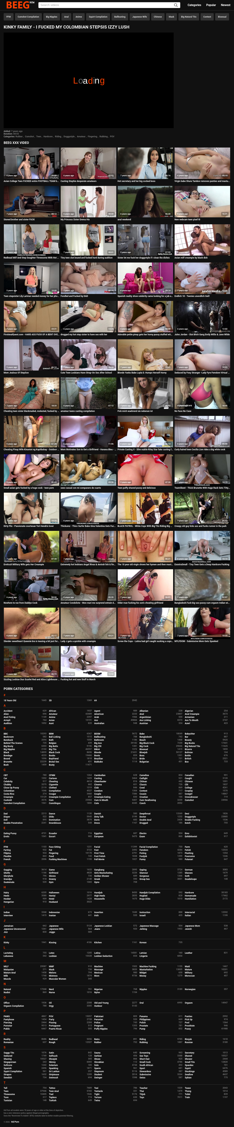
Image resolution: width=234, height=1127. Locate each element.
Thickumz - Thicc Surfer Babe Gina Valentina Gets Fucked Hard (88, 526)
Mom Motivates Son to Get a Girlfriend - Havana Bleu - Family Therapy (88, 449)
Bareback (8, 740)
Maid (187, 966)
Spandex (189, 1065)
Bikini (97, 749)
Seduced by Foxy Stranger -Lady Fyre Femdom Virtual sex (202, 372)
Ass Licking (145, 720)
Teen (38, 136)
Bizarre (188, 749)
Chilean (143, 781)
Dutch (188, 823)
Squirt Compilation (98, 17)
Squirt (188, 1068)
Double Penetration (13, 823)
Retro (97, 1039)
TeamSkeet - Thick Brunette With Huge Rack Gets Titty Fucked (202, 488)
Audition (8, 723)
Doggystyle (69, 136)
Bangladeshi (145, 737)
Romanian (9, 1042)
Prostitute (190, 1025)
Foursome (190, 856)
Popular (211, 5)
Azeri (187, 723)
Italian (188, 915)
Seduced (8, 1056)
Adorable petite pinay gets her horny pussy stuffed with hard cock (145, 334)
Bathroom (99, 740)
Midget (142, 972)
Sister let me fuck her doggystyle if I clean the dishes (144, 257)
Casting (98, 778)
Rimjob (188, 1039)
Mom (96, 976)
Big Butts (53, 746)
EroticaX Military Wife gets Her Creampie (24, 564)
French (7, 859)
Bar (186, 737)
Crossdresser (191, 797)
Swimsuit (53, 1077)
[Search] (176, 5)
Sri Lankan (54, 1071)
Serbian (98, 1056)
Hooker (7, 899)
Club (96, 787)
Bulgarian (144, 761)
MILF (6, 966)
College (188, 787)
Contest (207, 17)
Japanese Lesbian (103, 926)
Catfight (143, 778)
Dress (97, 823)
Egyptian (98, 833)
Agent (97, 711)
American (99, 714)
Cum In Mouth (101, 800)
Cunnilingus (55, 803)
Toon (6, 1097)
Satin (51, 1053)
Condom (98, 791)
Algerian (189, 711)
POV (112, 136)
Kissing (52, 942)
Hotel (51, 899)
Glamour (143, 873)
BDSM (97, 734)
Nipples (143, 989)
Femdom (143, 850)
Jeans (97, 929)
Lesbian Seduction (103, 956)
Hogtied (143, 895)
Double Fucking (192, 820)
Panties (188, 1016)
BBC (6, 734)
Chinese (158, 17)
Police (97, 1022)
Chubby (7, 784)
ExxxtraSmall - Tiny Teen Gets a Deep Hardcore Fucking (201, 564)
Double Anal (145, 820)
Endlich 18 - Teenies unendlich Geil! (192, 296)
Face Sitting (55, 847)
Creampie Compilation (60, 797)
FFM (8, 17)
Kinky (6, 942)
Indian (7, 912)
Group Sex (144, 879)
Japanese (53, 926)
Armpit (7, 720)
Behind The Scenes (13, 743)
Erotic (6, 836)
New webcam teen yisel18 (187, 219)
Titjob (142, 1094)
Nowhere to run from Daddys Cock (20, 603)
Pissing (52, 1022)
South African (146, 1065)
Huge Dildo (144, 899)
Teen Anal (54, 1091)
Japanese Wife (139, 17)
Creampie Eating (102, 797)
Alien (6, 714)
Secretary (189, 1053)
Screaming (144, 1053)
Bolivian (189, 752)
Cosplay (189, 791)
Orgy (51, 1006)
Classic (143, 784)
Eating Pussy (10, 833)
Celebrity (8, 781)
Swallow (189, 1074)
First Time (99, 853)
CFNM (52, 775)
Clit (186, 784)
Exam (142, 836)
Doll (5, 820)
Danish (97, 813)
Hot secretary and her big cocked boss (136, 181)
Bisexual (222, 17)
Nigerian (98, 989)
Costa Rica (9, 794)
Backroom (9, 737)
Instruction (144, 912)
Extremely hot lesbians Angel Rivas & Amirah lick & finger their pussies (88, 564)
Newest (225, 5)
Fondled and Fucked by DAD (74, 296)
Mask (171, 17)
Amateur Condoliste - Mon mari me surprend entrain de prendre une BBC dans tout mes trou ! (88, 603)
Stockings (190, 1071)
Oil (50, 1003)
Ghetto (7, 873)
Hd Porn (15, 1122)
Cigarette (53, 784)
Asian (52, 720)
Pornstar (8, 1025)
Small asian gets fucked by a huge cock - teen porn (29, 488)
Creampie (8, 797)
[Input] (109, 5)
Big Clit (97, 746)
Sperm (97, 1068)
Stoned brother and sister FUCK (19, 219)
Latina (97, 953)
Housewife (99, 899)
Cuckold (8, 800)
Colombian (9, 791)
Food (51, 856)
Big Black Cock (146, 743)
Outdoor (98, 1006)
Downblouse (55, 823)
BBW (51, 734)
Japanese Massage (148, 926)
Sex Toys (143, 1056)
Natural (7, 989)
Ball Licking (55, 737)
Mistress (53, 976)
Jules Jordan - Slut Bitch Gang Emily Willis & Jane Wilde (202, 334)
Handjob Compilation (149, 892)
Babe (141, 734)
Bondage (8, 755)
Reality (7, 1039)
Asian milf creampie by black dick (190, 257)
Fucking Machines (58, 859)
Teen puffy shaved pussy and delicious (137, 488)
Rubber (19, 136)
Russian (189, 1042)
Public (7, 1029)
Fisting (142, 853)
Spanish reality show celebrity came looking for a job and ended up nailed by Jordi (145, 296)
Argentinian (145, 717)
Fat (50, 850)
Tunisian (8, 1100)
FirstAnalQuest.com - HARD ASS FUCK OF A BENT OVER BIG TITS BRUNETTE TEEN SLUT (31, 334)
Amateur (81, 136)
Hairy (6, 892)
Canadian (189, 775)
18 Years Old (10, 700)
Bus (187, 761)
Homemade (190, 895)
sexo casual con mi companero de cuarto (81, 488)
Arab (96, 717)
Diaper (7, 816)
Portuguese (55, 1025)
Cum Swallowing (147, 800)
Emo (187, 833)
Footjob (143, 856)
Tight (96, 1094)
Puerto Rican (55, 1029)
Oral (141, 1003)
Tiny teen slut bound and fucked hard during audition (86, 257)
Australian (99, 723)
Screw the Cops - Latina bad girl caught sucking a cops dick (145, 641)
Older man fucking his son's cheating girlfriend (140, 603)
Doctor (142, 816)
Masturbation (146, 969)
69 (95, 700)
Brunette (8, 761)
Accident (8, 711)
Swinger (98, 1077)
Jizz (6, 932)
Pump (142, 1029)
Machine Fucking (147, 966)
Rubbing (103, 136)
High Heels (99, 895)
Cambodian (99, 775)
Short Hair (144, 1059)
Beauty (188, 740)
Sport (142, 1068)
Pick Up (188, 1019)
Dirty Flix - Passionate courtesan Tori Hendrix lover (29, 526)
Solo (96, 1065)
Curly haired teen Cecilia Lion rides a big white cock (199, 449)
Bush (6, 765)
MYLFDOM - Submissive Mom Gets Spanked (196, 641)
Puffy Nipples (101, 1029)
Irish (96, 915)
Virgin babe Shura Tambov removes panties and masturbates (202, 181)
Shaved (188, 1056)
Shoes (97, 1059)
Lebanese (8, 956)
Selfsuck (53, 1056)
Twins (97, 1100)
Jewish (188, 929)
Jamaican (8, 926)
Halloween (54, 892)
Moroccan (190, 976)
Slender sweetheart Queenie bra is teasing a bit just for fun (31, 641)
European (99, 836)
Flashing (189, 853)
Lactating (8, 953)
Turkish (52, 1100)
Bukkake (98, 761)
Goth (187, 876)
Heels (6, 895)
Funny (142, 859)
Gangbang (99, 870)
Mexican (98, 972)
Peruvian (98, 1019)
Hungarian (9, 902)
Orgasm (189, 1003)
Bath (51, 740)
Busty (52, 765)
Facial (97, 847)
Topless (53, 1097)
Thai (141, 1091)
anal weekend (124, 219)
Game (52, 870)
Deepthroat (144, 813)
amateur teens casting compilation (78, 411)
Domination (54, 820)
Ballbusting (119, 17)
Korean (142, 942)
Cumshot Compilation (28, 17)
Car (5, 778)
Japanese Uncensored (15, 929)
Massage (98, 969)
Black (6, 752)
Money (142, 976)
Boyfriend (53, 758)
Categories (194, 5)
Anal (66, 17)
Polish (142, 1022)
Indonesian (54, 912)
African (52, 711)
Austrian (143, 723)
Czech (142, 803)
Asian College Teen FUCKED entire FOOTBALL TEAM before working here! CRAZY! (31, 181)
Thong (188, 1091)
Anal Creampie (192, 714)
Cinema (98, 784)
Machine (98, 966)
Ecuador (53, 833)
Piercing (8, 1022)
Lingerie (143, 956)
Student (98, 1074)
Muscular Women (57, 979)
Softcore (8, 1065)
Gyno (96, 882)
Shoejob (53, 1059)
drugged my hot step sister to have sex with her (84, 334)
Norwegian (190, 989)
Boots (97, 755)
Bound (7, 758)
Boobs (52, 755)
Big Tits (52, 749)
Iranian (52, 915)
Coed (142, 787)
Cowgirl (188, 794)
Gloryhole (8, 876)
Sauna (97, 1053)
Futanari (189, 859)
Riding (58, 136)
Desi (187, 813)
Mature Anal (10, 972)
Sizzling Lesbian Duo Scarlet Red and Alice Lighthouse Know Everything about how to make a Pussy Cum (31, 679)
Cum (51, 800)
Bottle (188, 755)
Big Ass (98, 743)
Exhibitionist (191, 836)
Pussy (188, 1029)
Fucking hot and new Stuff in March (78, 679)
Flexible (7, 856)
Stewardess (145, 1071)
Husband (53, 902)
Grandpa (8, 879)
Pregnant (98, 1025)
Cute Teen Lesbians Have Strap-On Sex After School (86, 372)
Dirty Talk (99, 816)
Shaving (8, 1059)
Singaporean (10, 1062)
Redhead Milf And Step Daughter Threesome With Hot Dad (31, 257)
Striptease (54, 1074)
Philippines (144, 1019)
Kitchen (98, 942)
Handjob (98, 892)
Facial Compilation (148, 847)
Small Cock (145, 1062)
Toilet (187, 1094)
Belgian (52, 743)
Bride (142, 758)
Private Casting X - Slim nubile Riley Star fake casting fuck (145, 449)
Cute (96, 803)
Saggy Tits (9, 1053)
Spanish (8, 1068)
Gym (51, 882)
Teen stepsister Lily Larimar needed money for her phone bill (31, 296)
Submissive (145, 1074)
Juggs (52, 932)
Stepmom (99, 1071)
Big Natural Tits (189, 17)
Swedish (8, 1077)
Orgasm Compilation (14, 1006)
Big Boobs (190, 743)
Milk (6, 976)
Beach (142, 740)
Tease (188, 1088)
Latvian (143, 953)
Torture (97, 1097)
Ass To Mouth (191, 720)
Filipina (7, 853)
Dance (52, 813)
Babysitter (190, 734)
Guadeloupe (191, 879)
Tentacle (98, 1091)
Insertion (98, 912)
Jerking (143, 929)
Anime (79, 17)
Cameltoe (144, 775)
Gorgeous (144, 876)
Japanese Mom (192, 926)
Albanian (143, 711)
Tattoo (52, 1088)
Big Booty (8, 746)
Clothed (53, 787)
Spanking (53, 1068)
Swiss (142, 1077)
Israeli (142, 915)
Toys (141, 1097)
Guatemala (9, 882)
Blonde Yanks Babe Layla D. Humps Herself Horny (142, 372)
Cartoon (53, 778)
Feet (96, 850)
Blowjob (143, 752)
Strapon (7, 1074)
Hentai (52, 895)
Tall (5, 1088)
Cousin (142, 794)
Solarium (53, 1065)
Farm (187, 847)
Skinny (52, 1062)
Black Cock (54, 752)
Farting (7, 850)
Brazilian (98, 758)
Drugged (143, 823)
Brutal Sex (54, 761)
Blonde (97, 752)
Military (188, 972)
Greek (97, 879)
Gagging (8, 870)
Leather (188, 953)
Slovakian (99, 1062)
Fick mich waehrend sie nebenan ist (135, 411)
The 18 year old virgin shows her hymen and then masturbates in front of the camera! (145, 564)
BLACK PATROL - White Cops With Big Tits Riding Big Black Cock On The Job (145, 526)
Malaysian (9, 969)
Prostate (143, 1025)
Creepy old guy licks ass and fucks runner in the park (200, 526)
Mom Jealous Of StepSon (16, 372)
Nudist (7, 992)
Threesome (9, 1094)
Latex (51, 953)
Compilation (55, 791)
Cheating (53, 781)
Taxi (96, 1088)
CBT (6, 775)
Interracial (190, 912)
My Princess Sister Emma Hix (75, 219)
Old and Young (101, 1003)
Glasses (189, 873)
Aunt (51, 723)
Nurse (52, 992)
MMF (51, 966)
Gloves (52, 876)
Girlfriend (53, 873)
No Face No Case (182, 411)
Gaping (142, 870)
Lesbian (53, 956)
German (189, 870)
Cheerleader (100, 781)
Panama (143, 1016)
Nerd (51, 989)
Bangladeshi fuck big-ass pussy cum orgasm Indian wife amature (202, 603)
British (188, 758)
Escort (52, 836)
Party (51, 1019)
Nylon (97, 992)
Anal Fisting (9, 717)
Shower (188, 1059)
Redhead (53, 1039)
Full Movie (99, 859)
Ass (96, 720)
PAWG (7, 1016)
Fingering (92, 136)
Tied (51, 1094)
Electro (142, 833)
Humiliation (190, 899)
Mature (188, 969)
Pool (187, 1022)
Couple (97, 794)
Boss (141, 755)
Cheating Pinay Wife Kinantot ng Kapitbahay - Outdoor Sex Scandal (31, 449)
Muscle (7, 979)
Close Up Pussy (11, 787)
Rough (52, 1042)
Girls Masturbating (103, 873)
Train (187, 1097)
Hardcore (48, 136)
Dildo (51, 816)
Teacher (143, 1088)
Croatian (143, 797)
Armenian (189, 717)
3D (50, 700)
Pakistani (98, 1016)
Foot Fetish (99, 856)
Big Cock (143, 746)
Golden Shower (101, 876)
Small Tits (190, 1062)
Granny (52, 879)
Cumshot (29, 136)
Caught (188, 778)
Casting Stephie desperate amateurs (78, 181)
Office (7, 1003)
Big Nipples (51, 17)
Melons (52, 972)
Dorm (97, 820)
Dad (5, 813)
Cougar (52, 794)
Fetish (188, 850)
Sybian (188, 1077)
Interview (8, 915)
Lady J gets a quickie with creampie (78, 641)
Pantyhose (9, 1019)
